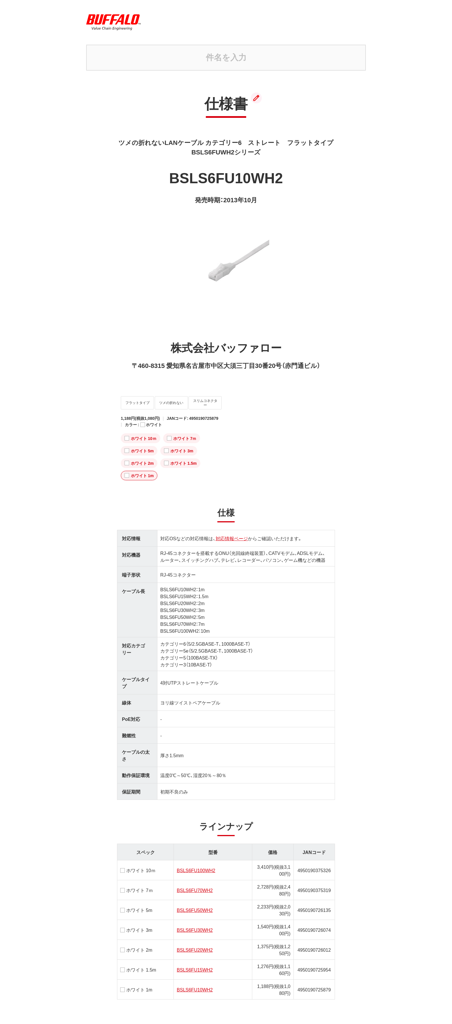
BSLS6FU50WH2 (195, 905)
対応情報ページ (232, 533)
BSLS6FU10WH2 (195, 985)
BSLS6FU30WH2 (195, 925)
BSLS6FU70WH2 (195, 885)
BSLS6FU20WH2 (195, 945)
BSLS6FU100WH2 (196, 865)
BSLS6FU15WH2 (195, 965)
